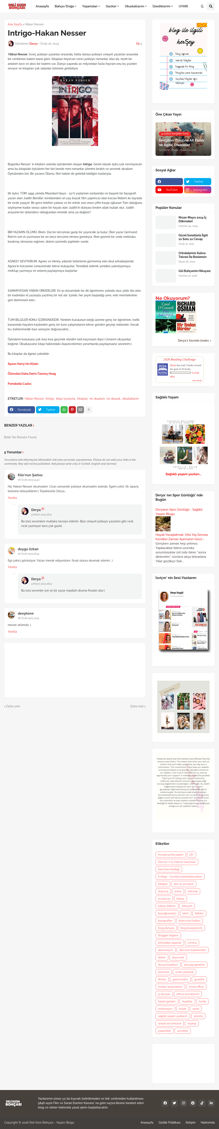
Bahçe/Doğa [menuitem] (64, 6)
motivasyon (165, 1008)
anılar (177, 891)
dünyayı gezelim (194, 964)
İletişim (191, 1122)
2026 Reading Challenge (179, 359)
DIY (191, 854)
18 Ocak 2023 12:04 (28, 618)
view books (197, 380)
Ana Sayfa (15, 24)
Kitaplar (82, 398)
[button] (202, 6)
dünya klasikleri (168, 964)
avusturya (164, 898)
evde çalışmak (184, 972)
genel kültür (180, 979)
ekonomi (163, 972)
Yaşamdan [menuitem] (89, 6)
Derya (36, 510)
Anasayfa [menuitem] (42, 6)
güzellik (199, 979)
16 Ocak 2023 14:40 (28, 479)
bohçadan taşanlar (169, 942)
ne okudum (97, 398)
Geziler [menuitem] (111, 6)
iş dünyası (164, 994)
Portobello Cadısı (19, 383)
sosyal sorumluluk (169, 1023)
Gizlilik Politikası (169, 1122)
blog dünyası (166, 928)
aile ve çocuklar (184, 884)
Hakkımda (208, 1122)
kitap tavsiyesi (65, 398)
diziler (162, 957)
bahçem (187, 906)
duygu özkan (28, 549)
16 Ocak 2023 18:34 (28, 553)
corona (192, 942)
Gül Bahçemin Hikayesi (195, 271)
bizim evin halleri (189, 920)
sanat (195, 1008)
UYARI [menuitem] (183, 6)
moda (202, 1001)
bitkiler (199, 913)
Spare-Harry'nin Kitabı (23, 363)
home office (196, 986)
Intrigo (49, 398)
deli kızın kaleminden (192, 950)
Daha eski (137, 706)
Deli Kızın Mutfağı (169, 869)
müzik (182, 1008)
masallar (187, 1001)
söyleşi (191, 1023)
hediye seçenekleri (170, 986)
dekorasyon (165, 950)
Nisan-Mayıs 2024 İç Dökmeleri (193, 219)
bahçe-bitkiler (167, 906)
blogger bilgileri (168, 935)
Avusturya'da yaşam (170, 854)
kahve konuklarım (187, 994)
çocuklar (182, 1030)
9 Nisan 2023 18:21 (41, 514)
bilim (186, 913)
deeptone (26, 613)
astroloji (193, 891)
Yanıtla (12, 497)
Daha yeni (13, 706)
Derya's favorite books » (194, 340)
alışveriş (163, 891)
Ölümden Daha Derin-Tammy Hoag (32, 373)
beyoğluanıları (167, 913)
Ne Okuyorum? (173, 298)
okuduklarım (130, 398)
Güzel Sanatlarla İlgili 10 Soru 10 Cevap (193, 237)
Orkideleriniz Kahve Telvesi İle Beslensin (192, 255)
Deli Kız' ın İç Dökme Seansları (177, 862)
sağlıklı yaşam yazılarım (173, 1016)
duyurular (178, 957)
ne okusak (113, 398)
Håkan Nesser (34, 24)
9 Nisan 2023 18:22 (41, 583)
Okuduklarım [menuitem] (134, 6)
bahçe (180, 898)
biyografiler (165, 920)
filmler (162, 979)
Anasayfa (147, 1122)
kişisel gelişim (167, 1001)
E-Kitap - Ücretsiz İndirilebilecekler (180, 876)
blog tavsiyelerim (191, 928)
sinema (198, 1016)
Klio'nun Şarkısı (30, 475)
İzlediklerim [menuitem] (161, 6)
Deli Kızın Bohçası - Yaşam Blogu (51, 1122)
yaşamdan (164, 1030)
